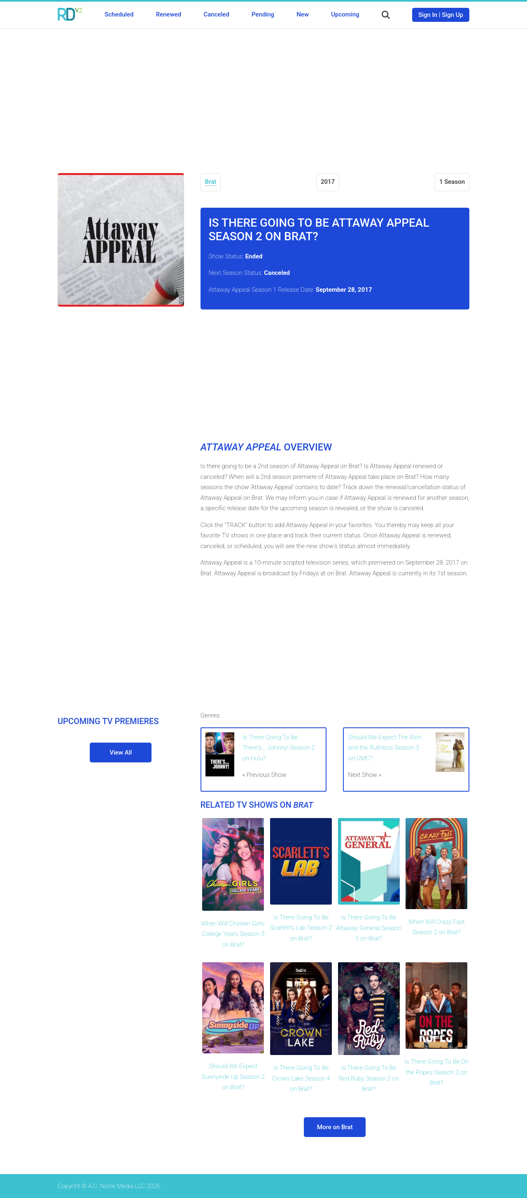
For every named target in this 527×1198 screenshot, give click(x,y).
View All (121, 752)
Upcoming (345, 14)
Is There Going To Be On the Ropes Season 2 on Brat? (436, 1072)
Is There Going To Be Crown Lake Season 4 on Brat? (301, 1078)
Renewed (168, 14)
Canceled (216, 14)
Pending (263, 14)
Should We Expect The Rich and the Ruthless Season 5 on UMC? (384, 748)
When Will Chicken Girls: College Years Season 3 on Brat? (233, 934)
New (302, 14)
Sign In (427, 15)
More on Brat (335, 1127)
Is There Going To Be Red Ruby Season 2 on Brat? (368, 1078)
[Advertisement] (263, 94)
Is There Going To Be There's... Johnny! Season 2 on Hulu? (279, 748)
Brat (211, 181)
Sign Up (452, 15)
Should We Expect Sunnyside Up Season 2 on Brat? (233, 1076)
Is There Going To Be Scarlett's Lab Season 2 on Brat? (301, 928)
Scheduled (119, 14)
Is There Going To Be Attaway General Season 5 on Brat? (368, 928)
